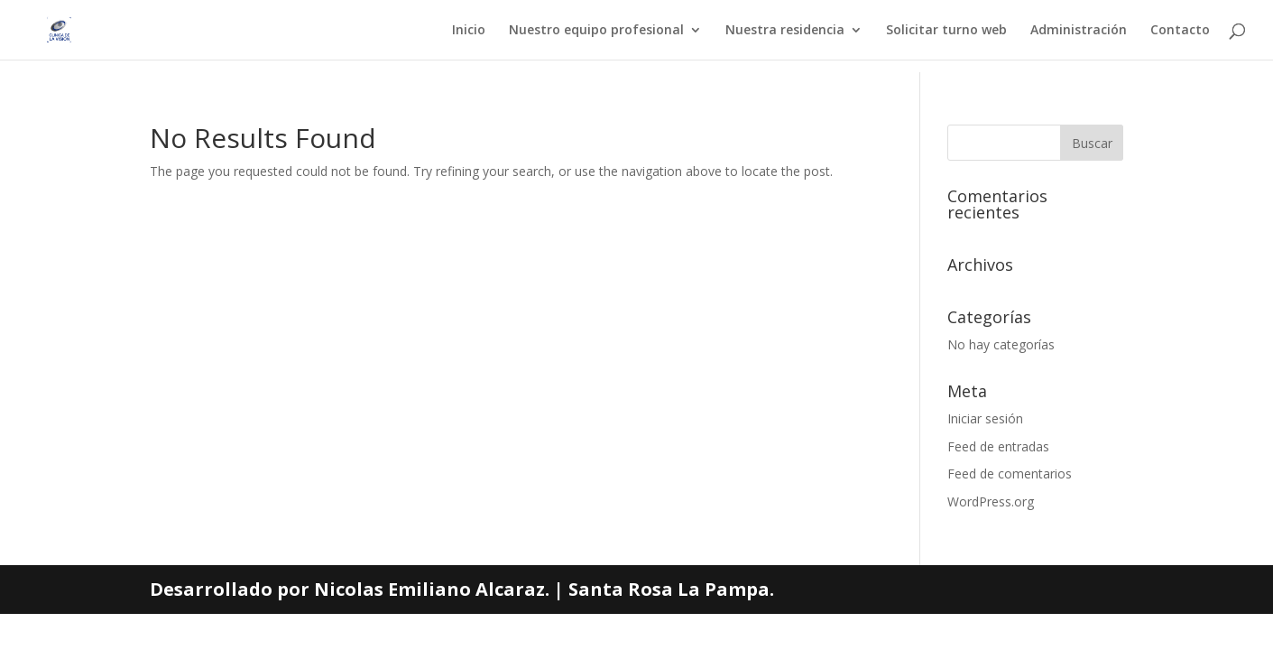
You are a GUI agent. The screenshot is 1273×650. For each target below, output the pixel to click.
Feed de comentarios (1009, 473)
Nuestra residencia (784, 30)
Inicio (468, 30)
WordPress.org (990, 501)
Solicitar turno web (946, 30)
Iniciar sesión (985, 418)
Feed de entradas (998, 446)
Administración (1078, 30)
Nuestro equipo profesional (596, 30)
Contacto (1180, 30)
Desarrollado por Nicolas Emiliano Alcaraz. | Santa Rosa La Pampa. (462, 589)
